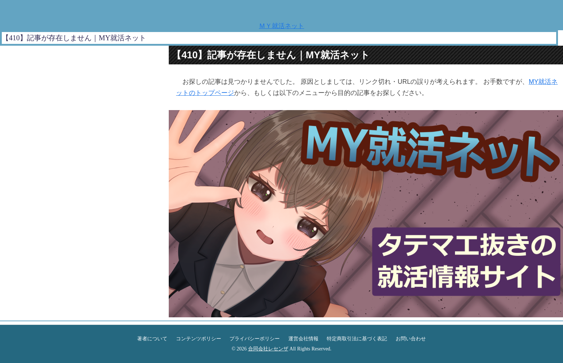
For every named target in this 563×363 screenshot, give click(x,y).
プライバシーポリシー (254, 338)
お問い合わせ (411, 338)
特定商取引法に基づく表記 (357, 338)
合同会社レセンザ (268, 348)
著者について (152, 338)
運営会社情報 (303, 338)
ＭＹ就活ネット (281, 26)
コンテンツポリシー (198, 338)
